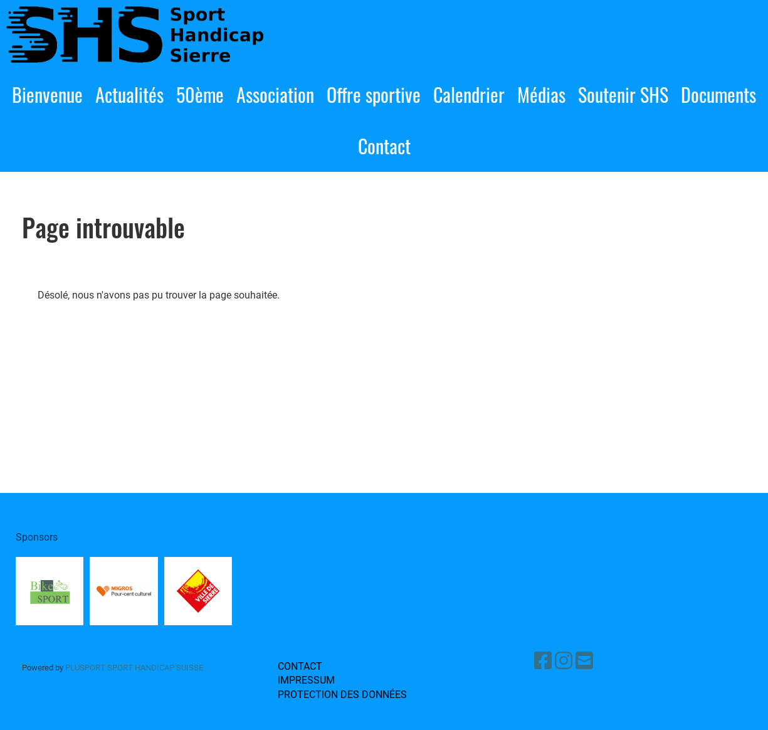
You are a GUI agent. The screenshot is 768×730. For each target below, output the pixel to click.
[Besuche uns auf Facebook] (543, 661)
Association (275, 94)
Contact (384, 146)
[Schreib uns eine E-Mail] (584, 661)
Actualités (129, 94)
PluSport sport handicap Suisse (133, 667)
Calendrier (469, 94)
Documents (718, 94)
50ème (200, 94)
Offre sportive (374, 94)
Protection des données (342, 695)
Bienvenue (47, 94)
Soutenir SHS (623, 94)
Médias (541, 94)
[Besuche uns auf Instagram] (563, 661)
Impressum (306, 680)
